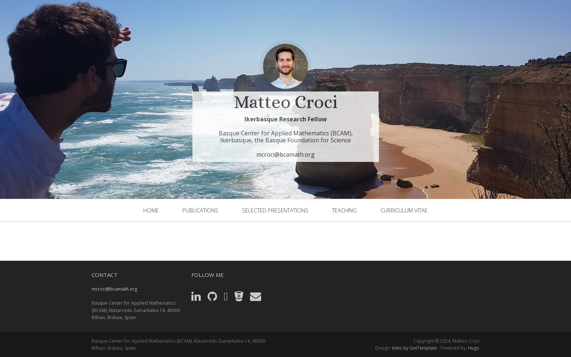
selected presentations (275, 210)
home (151, 210)
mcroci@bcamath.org (285, 154)
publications (200, 210)
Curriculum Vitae (404, 210)
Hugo (473, 348)
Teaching (344, 210)
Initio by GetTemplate (414, 348)
